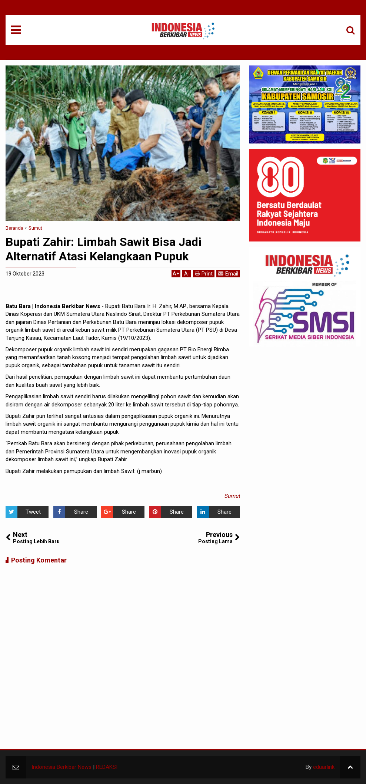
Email (228, 273)
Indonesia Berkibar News (61, 767)
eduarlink (324, 767)
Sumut (232, 496)
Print (204, 273)
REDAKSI (106, 767)
